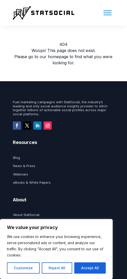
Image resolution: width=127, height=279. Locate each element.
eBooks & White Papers (32, 182)
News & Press (24, 166)
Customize (23, 268)
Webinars (20, 174)
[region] (56, 249)
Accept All (90, 268)
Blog (16, 158)
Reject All (57, 268)
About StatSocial (26, 215)
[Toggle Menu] (107, 13)
